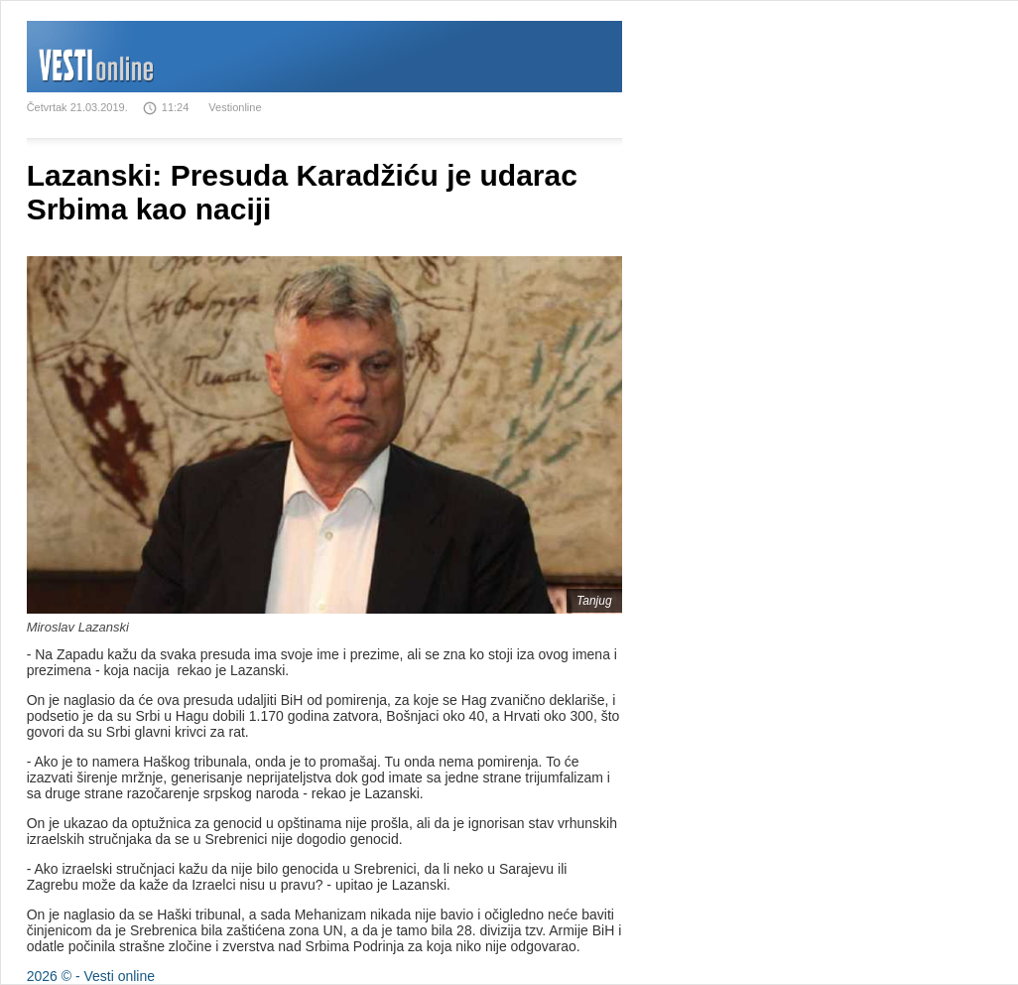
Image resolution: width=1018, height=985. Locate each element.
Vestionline (234, 107)
